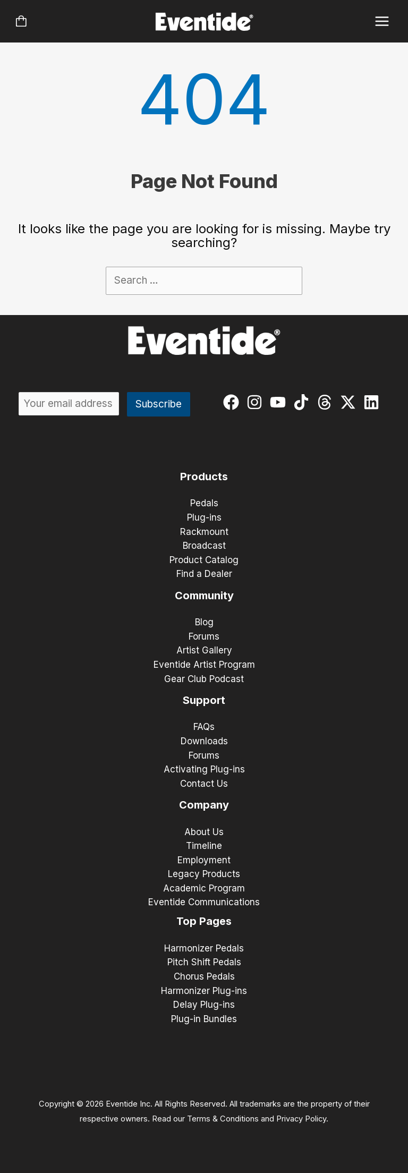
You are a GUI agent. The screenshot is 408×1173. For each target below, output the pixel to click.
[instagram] (256, 402)
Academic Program (204, 888)
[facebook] (233, 402)
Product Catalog (204, 560)
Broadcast (204, 545)
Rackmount (204, 531)
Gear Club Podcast (204, 679)
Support (204, 700)
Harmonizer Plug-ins (204, 990)
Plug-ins (204, 517)
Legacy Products (204, 874)
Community (204, 595)
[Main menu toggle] (382, 21)
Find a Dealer (204, 573)
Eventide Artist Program (204, 664)
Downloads (204, 741)
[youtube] (280, 402)
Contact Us (204, 783)
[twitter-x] (350, 402)
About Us (204, 832)
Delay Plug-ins (204, 1004)
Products (204, 476)
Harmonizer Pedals (204, 948)
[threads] (327, 402)
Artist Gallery (204, 650)
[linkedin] (373, 402)
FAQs (204, 726)
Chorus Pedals (204, 976)
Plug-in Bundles (204, 1019)
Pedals (204, 503)
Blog (204, 622)
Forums (204, 636)
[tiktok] (303, 402)
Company (204, 804)
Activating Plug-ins (204, 769)
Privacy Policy (301, 1119)
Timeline (204, 845)
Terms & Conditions (223, 1119)
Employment (204, 860)
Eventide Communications (204, 902)
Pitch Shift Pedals (204, 962)
